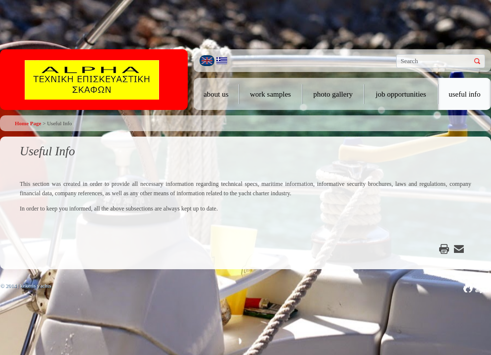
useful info (465, 94)
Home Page (28, 123)
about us (216, 94)
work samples (270, 94)
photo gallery (333, 94)
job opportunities (401, 94)
